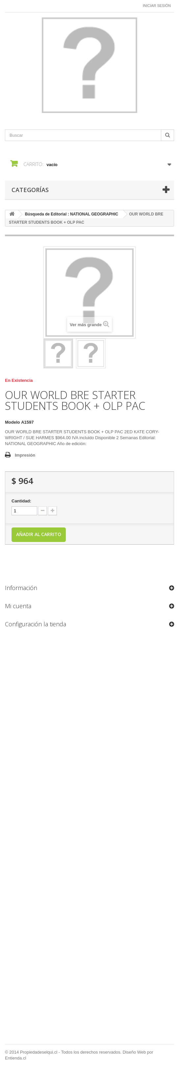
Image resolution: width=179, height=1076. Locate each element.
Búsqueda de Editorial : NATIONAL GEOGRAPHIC (71, 214)
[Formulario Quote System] (89, 838)
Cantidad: (21, 500)
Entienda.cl (15, 1058)
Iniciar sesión (157, 6)
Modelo (12, 422)
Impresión (25, 455)
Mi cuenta (18, 606)
